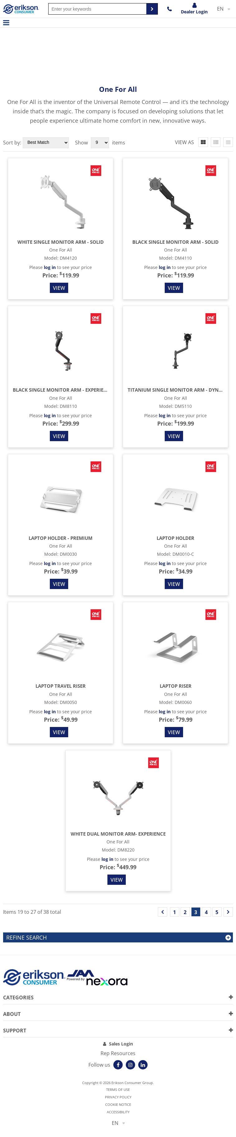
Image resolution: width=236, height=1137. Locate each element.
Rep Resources (118, 1053)
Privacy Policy (118, 1097)
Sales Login (121, 1044)
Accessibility (118, 1112)
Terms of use (118, 1089)
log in (50, 267)
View (59, 288)
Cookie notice (118, 1104)
